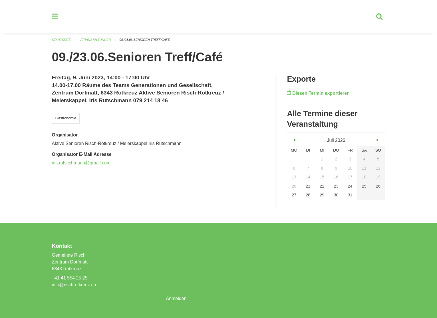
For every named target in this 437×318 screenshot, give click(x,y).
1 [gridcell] (322, 159)
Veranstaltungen (95, 40)
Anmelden (176, 298)
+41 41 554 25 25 (70, 277)
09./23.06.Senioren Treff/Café (145, 40)
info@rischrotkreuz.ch (74, 284)
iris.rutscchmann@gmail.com (81, 163)
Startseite (61, 40)
